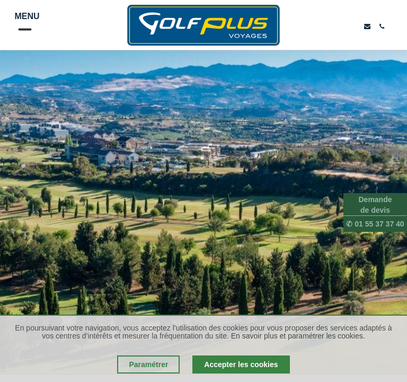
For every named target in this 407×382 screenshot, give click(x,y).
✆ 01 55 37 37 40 (375, 224)
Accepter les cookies (241, 364)
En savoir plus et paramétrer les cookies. (298, 336)
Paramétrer (148, 364)
